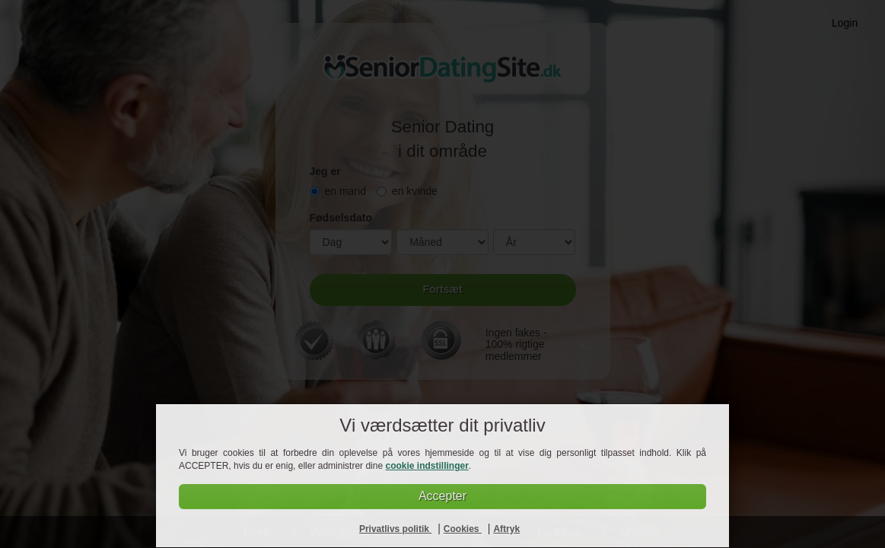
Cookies (463, 529)
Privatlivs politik (395, 529)
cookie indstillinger (426, 465)
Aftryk (506, 529)
